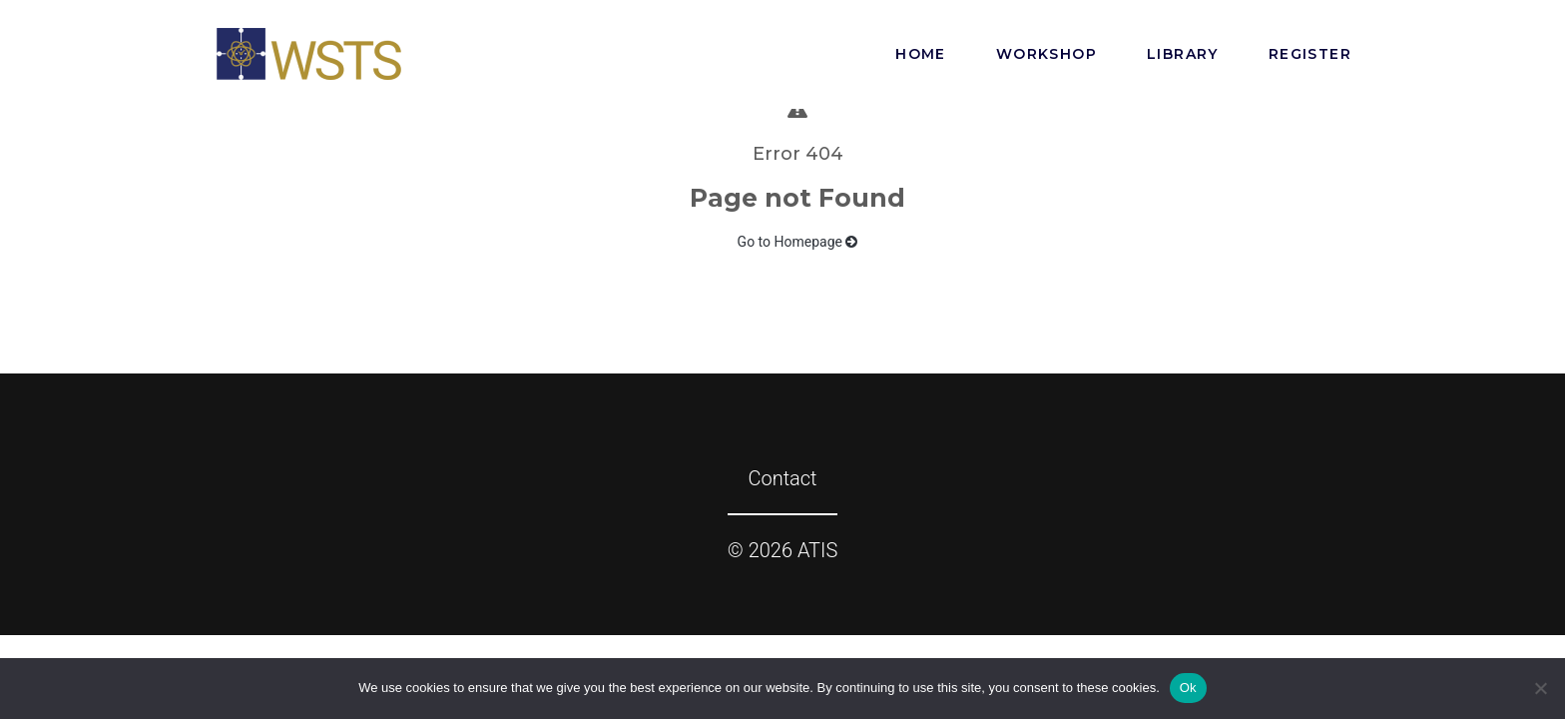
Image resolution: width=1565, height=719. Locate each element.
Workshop (1046, 54)
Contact (782, 478)
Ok (1188, 687)
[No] (1540, 688)
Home (920, 54)
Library (1183, 54)
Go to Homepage (798, 242)
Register (1310, 54)
